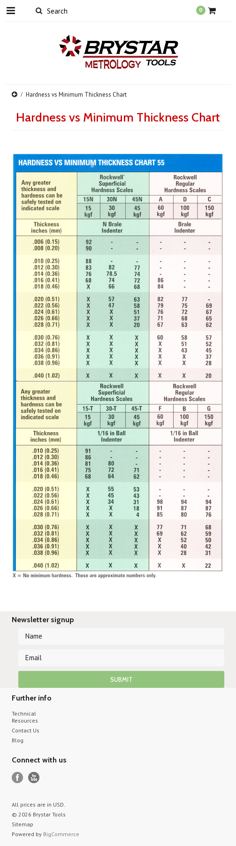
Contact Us (25, 730)
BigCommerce (61, 834)
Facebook (17, 778)
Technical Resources (25, 717)
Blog (17, 740)
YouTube (34, 778)
